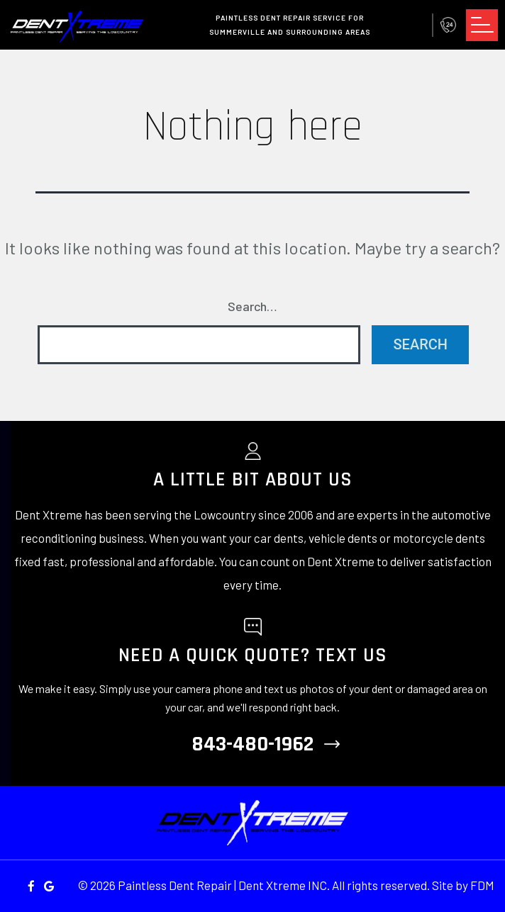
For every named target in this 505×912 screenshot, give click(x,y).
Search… (252, 306)
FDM (482, 885)
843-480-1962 (448, 25)
